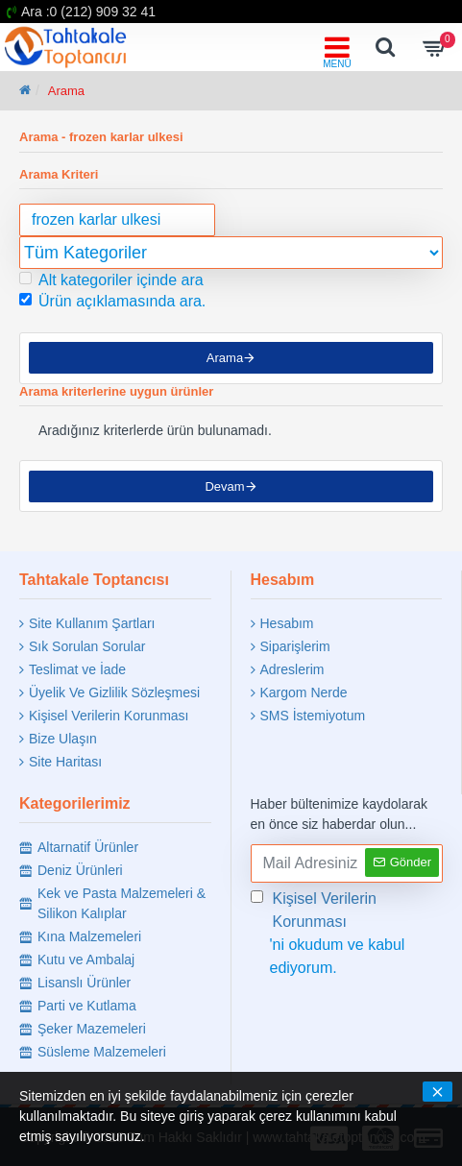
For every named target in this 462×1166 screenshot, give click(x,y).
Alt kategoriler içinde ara (111, 280)
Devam (224, 488)
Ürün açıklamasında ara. (112, 301)
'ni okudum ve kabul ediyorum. (347, 931)
